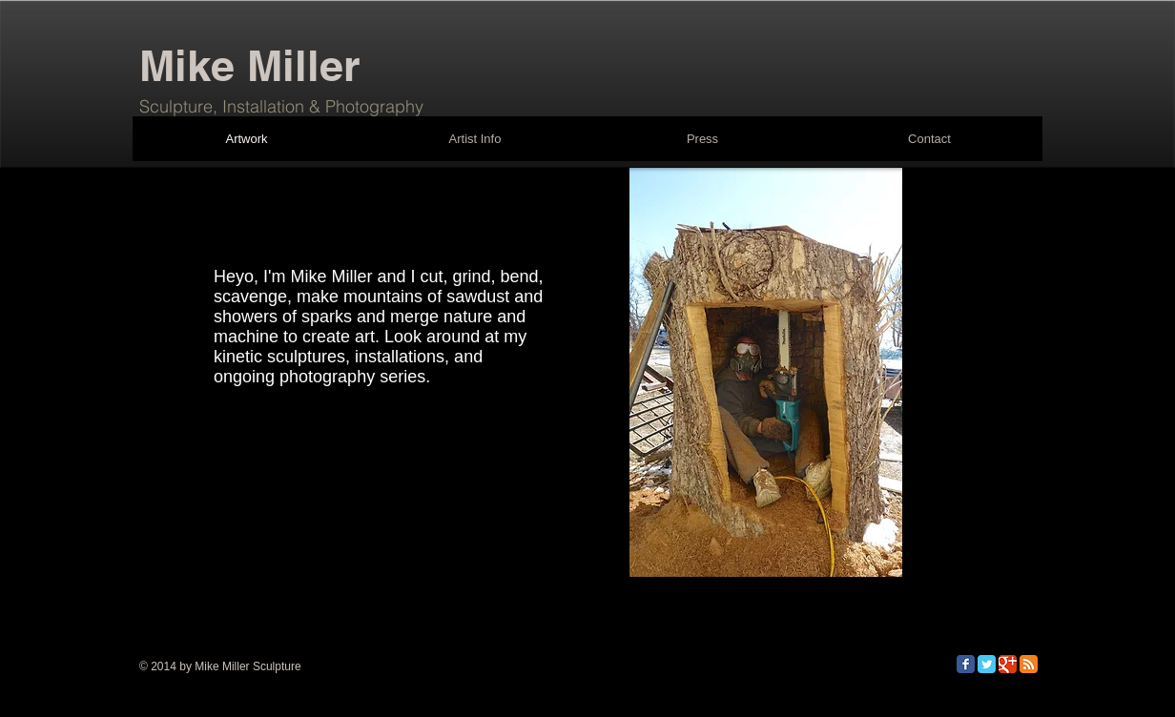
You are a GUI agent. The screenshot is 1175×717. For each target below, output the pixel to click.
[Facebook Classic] (966, 664)
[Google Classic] (1008, 664)
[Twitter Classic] (987, 664)
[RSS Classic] (1029, 664)
